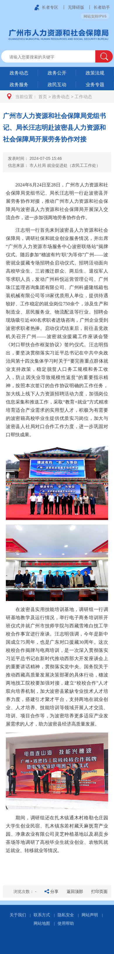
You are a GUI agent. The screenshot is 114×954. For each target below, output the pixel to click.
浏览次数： (25, 891)
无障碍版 (76, 7)
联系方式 (42, 915)
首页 (42, 96)
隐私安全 (66, 915)
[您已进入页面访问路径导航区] (57, 96)
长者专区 (50, 7)
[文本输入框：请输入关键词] (53, 57)
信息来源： (54, 165)
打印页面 (99, 891)
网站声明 (90, 915)
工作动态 (83, 96)
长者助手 (102, 7)
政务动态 (61, 96)
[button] (104, 56)
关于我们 (18, 915)
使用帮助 (66, 923)
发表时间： (35, 158)
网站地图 (42, 923)
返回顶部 (75, 891)
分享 (54, 891)
